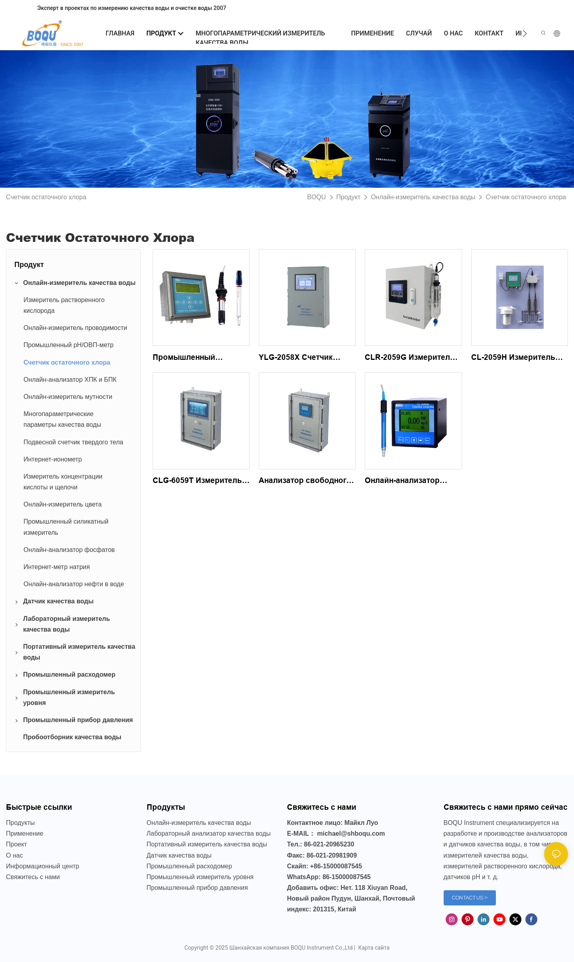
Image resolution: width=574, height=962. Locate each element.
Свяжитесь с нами (33, 877)
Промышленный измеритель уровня (200, 877)
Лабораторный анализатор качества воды (209, 833)
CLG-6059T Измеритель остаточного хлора (197, 481)
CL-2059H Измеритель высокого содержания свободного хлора (513, 358)
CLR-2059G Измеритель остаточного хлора (410, 358)
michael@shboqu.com (351, 833)
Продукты (20, 822)
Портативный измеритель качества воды (207, 844)
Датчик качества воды (179, 855)
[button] (525, 33)
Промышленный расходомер (189, 866)
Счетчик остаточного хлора (526, 197)
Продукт (348, 197)
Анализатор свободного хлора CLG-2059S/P (305, 481)
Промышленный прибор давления (197, 887)
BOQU (316, 197)
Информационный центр (42, 866)
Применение (24, 833)
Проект (16, 844)
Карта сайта (373, 947)
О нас (14, 855)
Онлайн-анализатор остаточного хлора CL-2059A (408, 481)
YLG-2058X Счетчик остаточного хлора (296, 358)
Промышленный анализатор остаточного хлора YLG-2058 (199, 358)
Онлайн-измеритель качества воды (423, 197)
